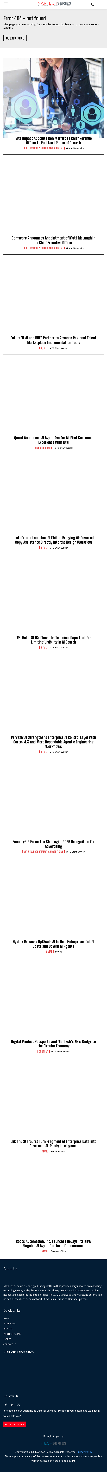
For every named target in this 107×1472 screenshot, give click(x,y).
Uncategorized (43, 447)
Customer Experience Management (44, 148)
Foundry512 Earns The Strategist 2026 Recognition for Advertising (53, 843)
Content (43, 1051)
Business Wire (58, 1151)
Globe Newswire (75, 148)
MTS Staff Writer (58, 348)
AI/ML (44, 348)
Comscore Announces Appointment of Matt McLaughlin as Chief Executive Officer (53, 240)
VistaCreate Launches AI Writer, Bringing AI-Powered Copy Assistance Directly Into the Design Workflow (54, 539)
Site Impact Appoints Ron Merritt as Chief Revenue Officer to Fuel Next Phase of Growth (53, 140)
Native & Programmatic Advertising (44, 851)
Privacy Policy (84, 1452)
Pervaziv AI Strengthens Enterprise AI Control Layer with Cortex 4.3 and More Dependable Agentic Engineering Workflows (53, 742)
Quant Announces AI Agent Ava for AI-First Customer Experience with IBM (53, 440)
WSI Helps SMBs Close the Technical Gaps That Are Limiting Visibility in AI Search (53, 639)
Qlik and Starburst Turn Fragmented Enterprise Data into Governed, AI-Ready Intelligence (53, 1143)
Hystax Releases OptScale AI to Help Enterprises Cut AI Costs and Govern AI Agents (53, 943)
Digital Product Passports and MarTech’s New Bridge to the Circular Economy (53, 1043)
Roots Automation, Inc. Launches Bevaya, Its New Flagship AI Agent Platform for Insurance (53, 1243)
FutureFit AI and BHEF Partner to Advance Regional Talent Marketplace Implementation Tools (53, 340)
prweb (58, 951)
